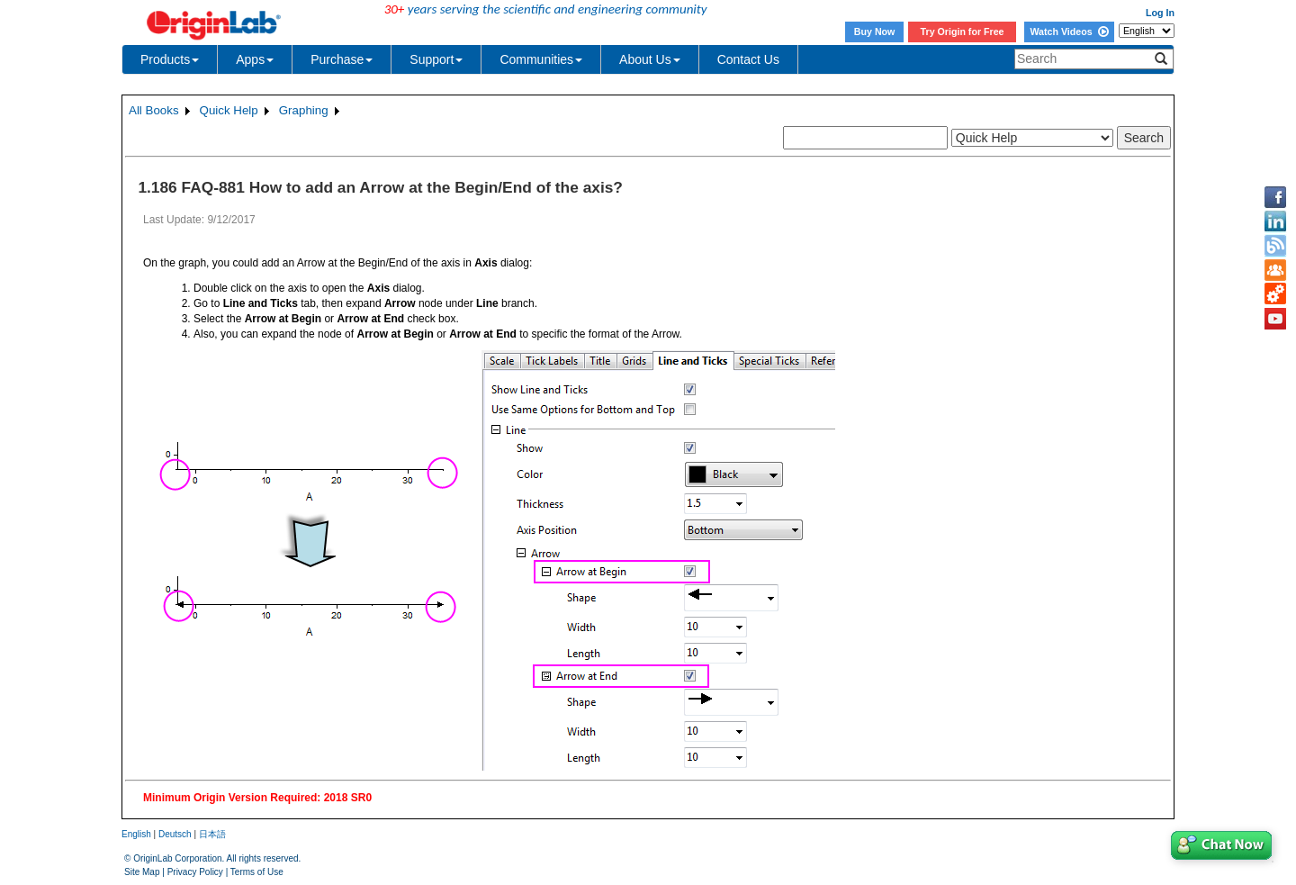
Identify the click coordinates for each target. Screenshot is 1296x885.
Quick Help (229, 110)
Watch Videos (1069, 31)
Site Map (141, 872)
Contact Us (748, 59)
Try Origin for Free (962, 31)
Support (436, 59)
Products (169, 59)
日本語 (212, 834)
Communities (541, 59)
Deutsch (175, 834)
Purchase (341, 59)
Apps (255, 59)
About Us (649, 59)
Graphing (303, 110)
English (136, 834)
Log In (1160, 12)
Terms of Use (257, 872)
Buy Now (875, 31)
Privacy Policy (195, 872)
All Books (154, 110)
